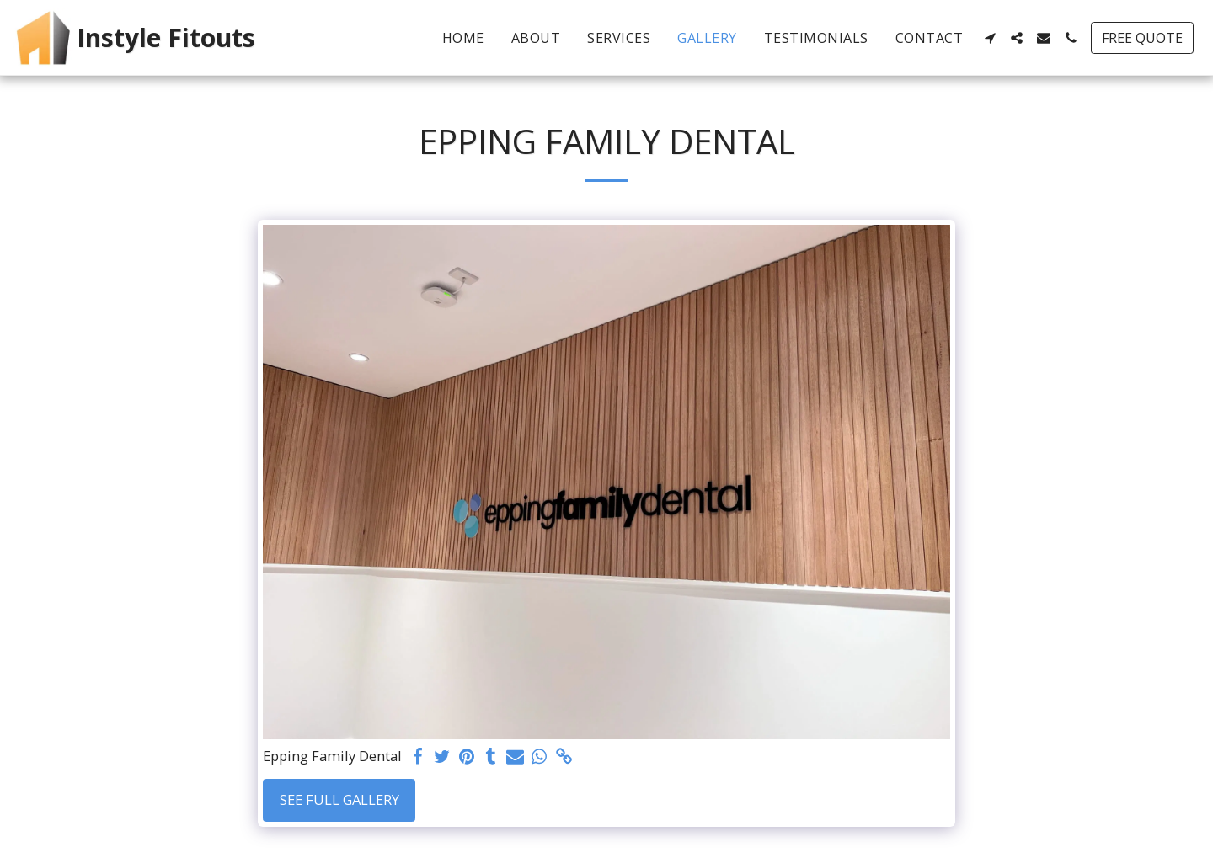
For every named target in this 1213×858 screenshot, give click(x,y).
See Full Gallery (339, 799)
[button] (989, 38)
